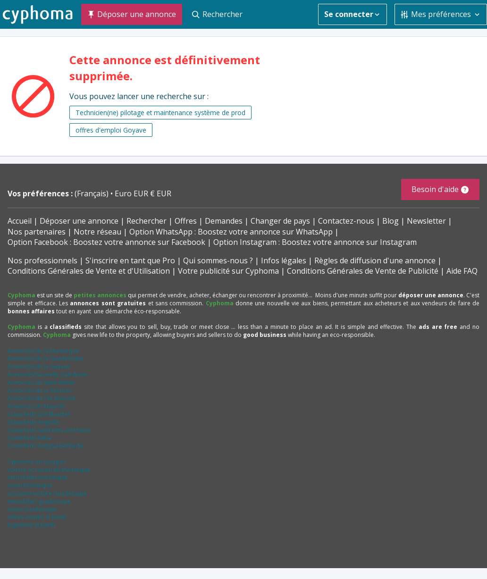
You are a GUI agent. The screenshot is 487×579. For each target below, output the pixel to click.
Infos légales (283, 260)
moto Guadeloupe (32, 509)
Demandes (224, 221)
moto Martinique (30, 485)
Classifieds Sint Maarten (39, 414)
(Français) (92, 193)
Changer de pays (280, 221)
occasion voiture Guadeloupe (47, 493)
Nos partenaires (37, 232)
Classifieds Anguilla (33, 422)
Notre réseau (97, 232)
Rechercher (146, 221)
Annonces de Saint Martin (41, 382)
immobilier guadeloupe (39, 501)
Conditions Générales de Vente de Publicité (362, 271)
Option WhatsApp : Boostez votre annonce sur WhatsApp (231, 232)
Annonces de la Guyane (39, 366)
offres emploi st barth (37, 517)
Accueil (20, 221)
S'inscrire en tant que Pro (130, 260)
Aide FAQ (462, 271)
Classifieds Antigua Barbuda (45, 446)
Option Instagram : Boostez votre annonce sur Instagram (315, 242)
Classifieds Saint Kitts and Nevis (49, 430)
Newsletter (426, 221)
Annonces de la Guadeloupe (46, 358)
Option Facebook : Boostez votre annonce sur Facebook (106, 242)
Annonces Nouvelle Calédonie (48, 374)
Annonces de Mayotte (37, 406)
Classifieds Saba (29, 438)
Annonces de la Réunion (40, 390)
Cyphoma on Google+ (37, 462)
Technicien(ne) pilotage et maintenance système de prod (160, 112)
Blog (390, 221)
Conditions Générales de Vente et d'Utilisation (89, 271)
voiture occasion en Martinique (49, 470)
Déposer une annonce (79, 221)
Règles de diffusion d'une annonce (375, 260)
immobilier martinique (37, 477)
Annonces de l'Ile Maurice (42, 398)
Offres (186, 221)
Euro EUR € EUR (143, 193)
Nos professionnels (42, 260)
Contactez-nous (346, 221)
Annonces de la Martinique (43, 351)
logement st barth (31, 525)
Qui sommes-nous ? (218, 260)
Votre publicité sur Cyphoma (228, 271)
